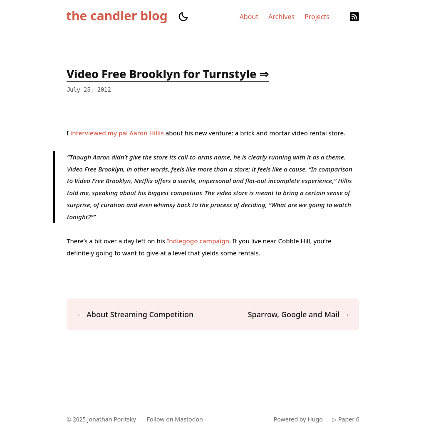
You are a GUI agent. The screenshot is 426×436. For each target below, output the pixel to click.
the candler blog (117, 15)
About (249, 16)
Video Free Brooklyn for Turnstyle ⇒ (168, 73)
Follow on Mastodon (177, 419)
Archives (281, 16)
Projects (317, 16)
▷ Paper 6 (345, 419)
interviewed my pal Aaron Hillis (117, 133)
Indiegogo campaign (198, 241)
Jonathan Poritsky (113, 419)
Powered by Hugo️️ (297, 419)
